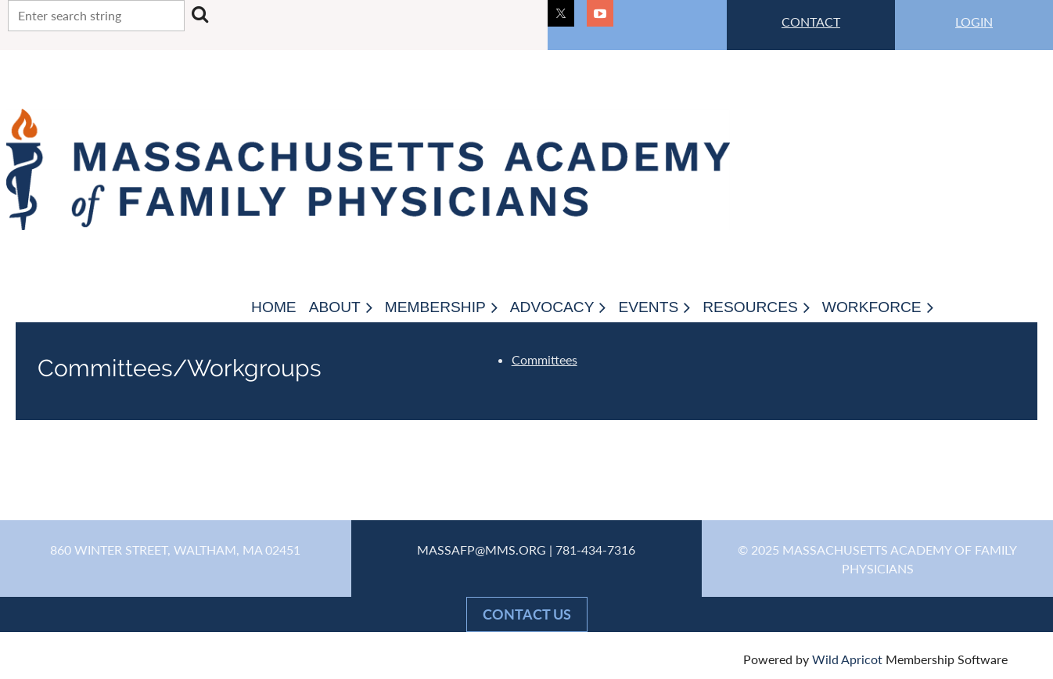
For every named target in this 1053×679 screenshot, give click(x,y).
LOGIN (974, 21)
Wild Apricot (847, 659)
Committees (544, 359)
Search (199, 14)
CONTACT (811, 21)
